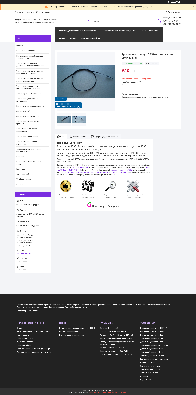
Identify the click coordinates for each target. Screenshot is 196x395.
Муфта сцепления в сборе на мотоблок (116, 338)
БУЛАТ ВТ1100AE (81, 168)
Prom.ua (110, 390)
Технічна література (24, 179)
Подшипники (145, 380)
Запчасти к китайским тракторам (154, 359)
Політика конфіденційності (118, 392)
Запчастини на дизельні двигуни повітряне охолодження (30, 72)
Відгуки (19, 184)
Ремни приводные (148, 363)
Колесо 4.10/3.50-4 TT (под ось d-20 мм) (116, 335)
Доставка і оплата (150, 31)
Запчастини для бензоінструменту (120, 31)
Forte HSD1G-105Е (74, 170)
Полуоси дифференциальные (71, 335)
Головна (19, 46)
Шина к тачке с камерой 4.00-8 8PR (114, 351)
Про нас (72, 38)
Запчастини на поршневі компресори (26, 142)
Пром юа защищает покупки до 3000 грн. (34, 349)
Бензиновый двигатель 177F (152, 331)
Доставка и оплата (25, 342)
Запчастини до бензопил (26, 111)
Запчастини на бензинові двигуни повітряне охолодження (30, 64)
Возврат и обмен (24, 345)
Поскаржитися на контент (98, 392)
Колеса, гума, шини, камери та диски (28, 163)
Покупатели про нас (25, 338)
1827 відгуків (175, 2)
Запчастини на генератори (27, 116)
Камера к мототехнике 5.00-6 (112, 348)
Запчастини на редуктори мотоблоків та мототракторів (28, 87)
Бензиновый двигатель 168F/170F (154, 328)
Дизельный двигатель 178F (151, 338)
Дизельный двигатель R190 (152, 349)
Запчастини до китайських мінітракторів (27, 100)
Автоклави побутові (24, 174)
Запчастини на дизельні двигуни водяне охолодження (30, 79)
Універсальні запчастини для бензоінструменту (28, 150)
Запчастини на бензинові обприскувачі (26, 130)
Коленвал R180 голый (109, 328)
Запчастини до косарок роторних (30, 106)
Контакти (60, 38)
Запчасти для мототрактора (152, 356)
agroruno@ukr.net (23, 253)
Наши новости (23, 335)
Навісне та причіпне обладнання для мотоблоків (29, 57)
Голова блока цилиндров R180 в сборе (116, 331)
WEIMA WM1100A (72, 172)
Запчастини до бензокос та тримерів (27, 122)
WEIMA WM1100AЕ (88, 172)
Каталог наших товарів (26, 51)
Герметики (20, 169)
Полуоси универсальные (69, 331)
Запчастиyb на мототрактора (28, 94)
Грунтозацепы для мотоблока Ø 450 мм (116, 355)
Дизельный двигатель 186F (151, 342)
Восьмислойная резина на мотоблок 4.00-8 (77, 328)
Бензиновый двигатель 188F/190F (154, 335)
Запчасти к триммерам (149, 373)
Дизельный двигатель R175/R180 (154, 345)
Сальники (20, 156)
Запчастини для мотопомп (27, 136)
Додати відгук (174, 12)
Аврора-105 (115, 170)
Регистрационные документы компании (33, 331)
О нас (19, 328)
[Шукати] (89, 21)
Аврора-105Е (126, 170)
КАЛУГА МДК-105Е (121, 172)
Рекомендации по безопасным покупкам (34, 352)
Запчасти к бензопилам (150, 369)
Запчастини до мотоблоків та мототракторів (77, 31)
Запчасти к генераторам (150, 366)
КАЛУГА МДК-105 (104, 172)
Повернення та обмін (90, 38)
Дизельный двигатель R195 (152, 352)
